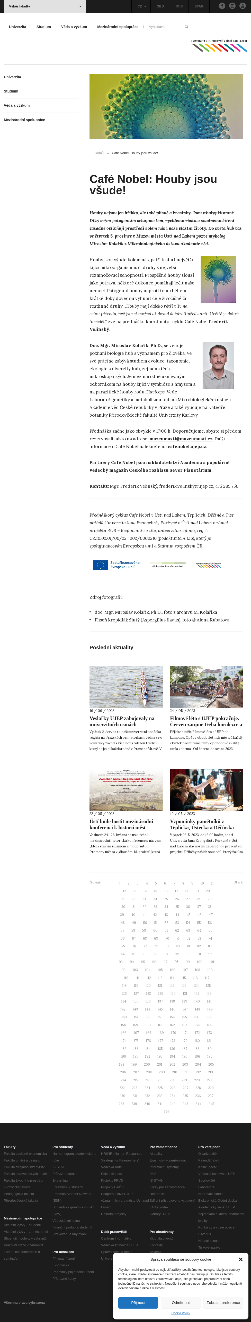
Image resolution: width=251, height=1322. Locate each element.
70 (167, 938)
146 (172, 1009)
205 (211, 1064)
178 (172, 1041)
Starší (238, 882)
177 (160, 1041)
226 (173, 1088)
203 (185, 1064)
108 (197, 970)
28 (199, 899)
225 (160, 1088)
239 (134, 1104)
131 (185, 993)
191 (135, 1056)
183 (135, 1049)
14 (145, 891)
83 (210, 946)
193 (160, 1056)
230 (122, 1096)
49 (134, 923)
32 (144, 907)
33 (155, 907)
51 (155, 923)
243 (185, 1104)
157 (209, 1017)
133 (209, 993)
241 (160, 1104)
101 (212, 962)
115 (184, 978)
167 (136, 1033)
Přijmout (138, 1302)
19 (197, 891)
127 (136, 993)
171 (185, 1033)
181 (209, 1041)
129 (160, 993)
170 (173, 1033)
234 (172, 1096)
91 (199, 954)
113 (160, 978)
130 (173, 993)
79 (167, 946)
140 (197, 1001)
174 (124, 1041)
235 (185, 1096)
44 (177, 915)
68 (145, 938)
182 (123, 1049)
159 (135, 1025)
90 (188, 954)
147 (185, 1009)
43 (166, 915)
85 (134, 954)
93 (121, 962)
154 (172, 1017)
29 (210, 899)
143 (135, 1009)
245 (211, 1104)
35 (177, 907)
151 (136, 1017)
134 (123, 1001)
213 (210, 1072)
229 (211, 1088)
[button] (240, 1259)
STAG (198, 6)
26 (177, 899)
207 (136, 1072)
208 (149, 1072)
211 (186, 1072)
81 (188, 946)
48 (123, 923)
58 (133, 930)
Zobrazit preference (223, 1302)
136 (148, 1001)
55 (199, 923)
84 (123, 954)
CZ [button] (141, 6)
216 (147, 1080)
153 (160, 1017)
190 (123, 1056)
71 (178, 938)
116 (195, 978)
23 (144, 899)
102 (123, 970)
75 (123, 946)
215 (135, 1080)
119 (136, 985)
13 (134, 891)
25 (166, 899)
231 (134, 1096)
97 (165, 962)
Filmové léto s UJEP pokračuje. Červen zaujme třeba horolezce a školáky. (206, 724)
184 (148, 1049)
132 (196, 993)
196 (197, 1056)
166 (124, 1033)
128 (148, 993)
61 (166, 930)
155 (184, 1017)
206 (123, 1072)
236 (198, 1096)
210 (174, 1072)
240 (147, 1104)
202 (172, 1064)
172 (197, 1033)
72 (188, 938)
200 (147, 1064)
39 (122, 915)
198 (121, 1064)
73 (199, 938)
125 (208, 985)
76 (134, 946)
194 (172, 1056)
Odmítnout (181, 1302)
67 (134, 938)
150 (124, 1017)
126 (124, 993)
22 (133, 899)
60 (155, 930)
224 (147, 1088)
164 (197, 1025)
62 (177, 930)
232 (147, 1096)
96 (154, 962)
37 (199, 907)
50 (145, 923)
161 (160, 1025)
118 (124, 985)
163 (184, 1025)
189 (209, 1049)
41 (144, 915)
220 (197, 1080)
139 (184, 1001)
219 (184, 1080)
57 (122, 930)
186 (172, 1049)
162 (172, 1025)
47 (211, 915)
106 (172, 970)
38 (210, 907)
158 (123, 1025)
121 (160, 985)
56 (210, 923)
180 (197, 1041)
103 (135, 970)
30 (123, 907)
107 (185, 970)
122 (171, 985)
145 (160, 1009)
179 (184, 1041)
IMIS (179, 6)
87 (155, 954)
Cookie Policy (181, 1313)
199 (134, 1064)
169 (161, 1033)
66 (123, 938)
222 (122, 1088)
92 (210, 954)
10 (202, 883)
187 (184, 1049)
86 (145, 954)
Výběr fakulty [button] (45, 6)
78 (156, 946)
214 (123, 1080)
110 (126, 978)
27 (188, 899)
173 (209, 1033)
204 (198, 1064)
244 (198, 1104)
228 (198, 1088)
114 (172, 978)
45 (188, 915)
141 (209, 1001)
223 (134, 1088)
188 (196, 1049)
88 (166, 954)
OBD (160, 6)
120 (148, 985)
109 (210, 970)
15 (155, 891)
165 (209, 1025)
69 (156, 938)
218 (172, 1080)
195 (184, 1056)
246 (166, 1111)
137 (160, 1001)
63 (188, 930)
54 (188, 923)
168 (148, 1033)
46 (200, 915)
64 (199, 930)
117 (207, 978)
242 (172, 1104)
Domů (99, 153)
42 (155, 915)
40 (133, 915)
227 (185, 1088)
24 (155, 899)
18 (186, 891)
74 (210, 938)
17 (176, 891)
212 (198, 1072)
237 (210, 1096)
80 (178, 946)
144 (147, 1009)
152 (148, 1017)
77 (145, 946)
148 (197, 1009)
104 (147, 970)
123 (184, 985)
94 (132, 962)
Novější (95, 882)
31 (134, 907)
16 (166, 891)
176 (148, 1041)
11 (212, 883)
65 (210, 930)
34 (166, 907)
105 (160, 970)
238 (121, 1104)
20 (208, 891)
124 (196, 985)
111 (137, 978)
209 (162, 1072)
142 (123, 1009)
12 (124, 891)
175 (136, 1041)
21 (122, 899)
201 (159, 1064)
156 (196, 1017)
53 (177, 923)
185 (160, 1049)
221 (209, 1080)
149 (210, 1009)
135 (135, 1001)
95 (143, 962)
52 (166, 923)
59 (144, 930)
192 (147, 1056)
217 (160, 1080)
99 (188, 962)
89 (177, 954)
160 (148, 1025)
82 (199, 946)
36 (188, 907)
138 (172, 1001)
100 (199, 962)
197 (209, 1056)
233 (160, 1096)
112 (149, 978)
